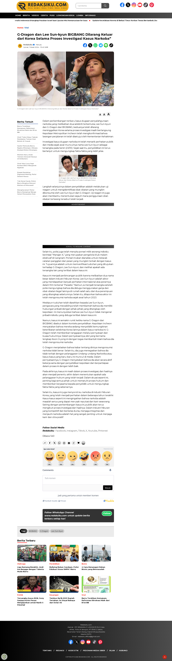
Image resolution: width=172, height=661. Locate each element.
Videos (35, 15)
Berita (26, 15)
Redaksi (60, 648)
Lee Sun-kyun (57, 529)
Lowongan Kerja (65, 15)
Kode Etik (73, 648)
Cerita (44, 15)
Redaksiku (28, 45)
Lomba (79, 15)
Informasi (90, 15)
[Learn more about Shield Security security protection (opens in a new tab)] (4, 657)
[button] (100, 114)
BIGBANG (33, 529)
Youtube (92, 431)
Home (18, 15)
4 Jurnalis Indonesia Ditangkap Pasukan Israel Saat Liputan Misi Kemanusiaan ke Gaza (50, 20)
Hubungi (123, 648)
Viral (27, 28)
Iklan (112, 648)
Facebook (61, 431)
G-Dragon (44, 529)
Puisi (52, 15)
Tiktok (81, 431)
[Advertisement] (130, 64)
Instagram (72, 431)
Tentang (47, 648)
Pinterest (103, 431)
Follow (106, 511)
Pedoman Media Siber (94, 648)
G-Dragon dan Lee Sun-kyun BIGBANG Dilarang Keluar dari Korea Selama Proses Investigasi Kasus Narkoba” (77, 180)
